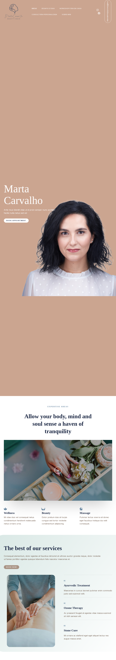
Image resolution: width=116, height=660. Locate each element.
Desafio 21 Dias (49, 8)
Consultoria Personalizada (44, 14)
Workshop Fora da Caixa (73, 8)
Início (34, 8)
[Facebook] (99, 13)
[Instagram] (97, 10)
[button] (108, 11)
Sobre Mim (67, 14)
